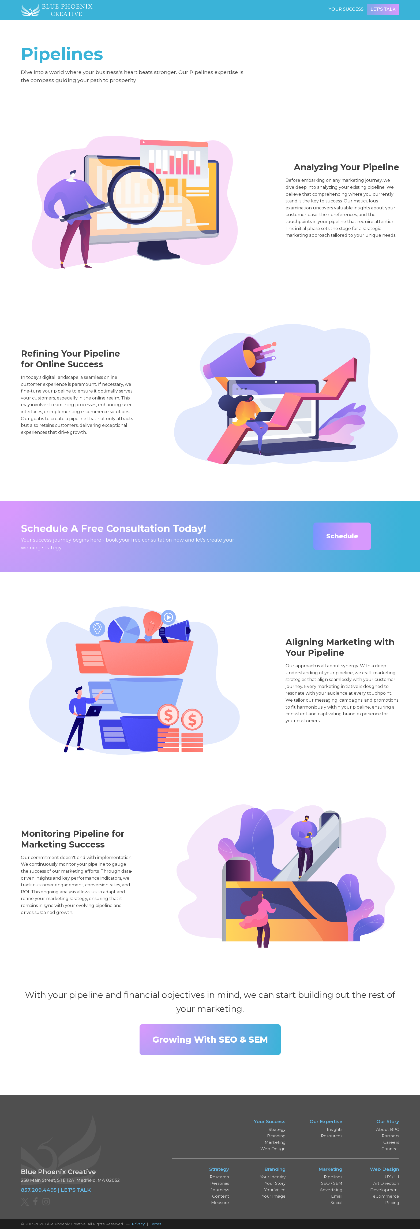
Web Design (273, 1148)
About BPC (387, 1129)
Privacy (138, 1224)
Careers (391, 1142)
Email (336, 1196)
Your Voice (275, 1189)
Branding (276, 1135)
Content (220, 1196)
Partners (390, 1135)
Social (336, 1202)
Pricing (392, 1202)
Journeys (220, 1189)
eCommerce (386, 1196)
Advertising (331, 1189)
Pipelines (333, 1176)
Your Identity (273, 1176)
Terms (155, 1224)
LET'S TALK (76, 1190)
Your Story (275, 1183)
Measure (220, 1202)
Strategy (277, 1129)
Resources (331, 1135)
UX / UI (392, 1176)
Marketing (275, 1142)
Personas (219, 1183)
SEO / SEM (331, 1183)
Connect (390, 1148)
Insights (334, 1129)
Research (219, 1176)
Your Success (346, 9)
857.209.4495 (39, 1190)
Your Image (274, 1196)
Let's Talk (383, 9)
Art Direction (386, 1183)
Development (384, 1189)
